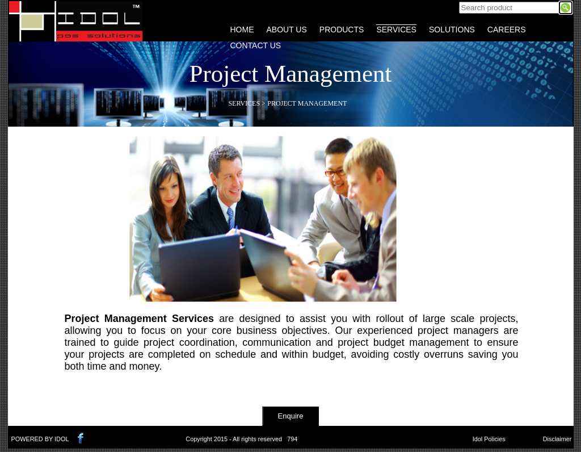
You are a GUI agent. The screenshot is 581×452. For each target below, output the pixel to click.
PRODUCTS (341, 29)
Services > (246, 103)
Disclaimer (557, 439)
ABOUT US (287, 29)
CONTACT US (255, 45)
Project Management (307, 103)
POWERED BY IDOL (40, 439)
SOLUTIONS (452, 29)
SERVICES (396, 29)
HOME (242, 29)
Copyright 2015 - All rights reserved (234, 439)
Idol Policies (489, 439)
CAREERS (506, 29)
